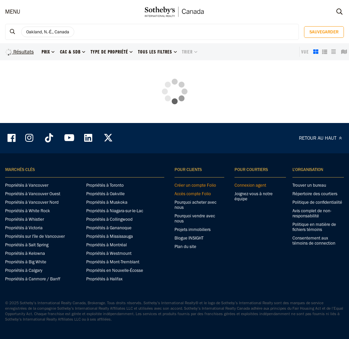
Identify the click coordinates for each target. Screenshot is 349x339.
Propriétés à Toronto (105, 185)
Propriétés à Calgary (23, 270)
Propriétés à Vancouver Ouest (32, 193)
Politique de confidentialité (317, 202)
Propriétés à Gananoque (109, 227)
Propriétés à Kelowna (25, 253)
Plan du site (185, 246)
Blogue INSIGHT (188, 238)
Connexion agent (250, 185)
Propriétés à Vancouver (26, 185)
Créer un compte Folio (195, 185)
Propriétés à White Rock (27, 210)
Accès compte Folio (192, 193)
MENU (12, 11)
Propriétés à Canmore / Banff (32, 278)
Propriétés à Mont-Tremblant (112, 261)
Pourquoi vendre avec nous (194, 218)
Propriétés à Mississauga (109, 236)
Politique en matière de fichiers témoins (314, 227)
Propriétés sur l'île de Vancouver (35, 236)
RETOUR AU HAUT (321, 138)
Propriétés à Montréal (106, 244)
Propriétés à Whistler (24, 219)
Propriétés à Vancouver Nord (32, 202)
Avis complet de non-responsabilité (311, 213)
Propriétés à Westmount (109, 253)
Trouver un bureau (309, 185)
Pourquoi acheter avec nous (195, 205)
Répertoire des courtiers (314, 193)
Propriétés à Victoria (24, 227)
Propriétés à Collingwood (109, 219)
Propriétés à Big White (25, 261)
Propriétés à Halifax (104, 278)
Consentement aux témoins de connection (313, 240)
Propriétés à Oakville (105, 193)
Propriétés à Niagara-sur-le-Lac (114, 210)
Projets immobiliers (192, 229)
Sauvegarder (323, 31)
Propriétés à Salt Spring (26, 244)
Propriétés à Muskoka (106, 202)
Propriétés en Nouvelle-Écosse (114, 270)
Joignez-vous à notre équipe (253, 196)
